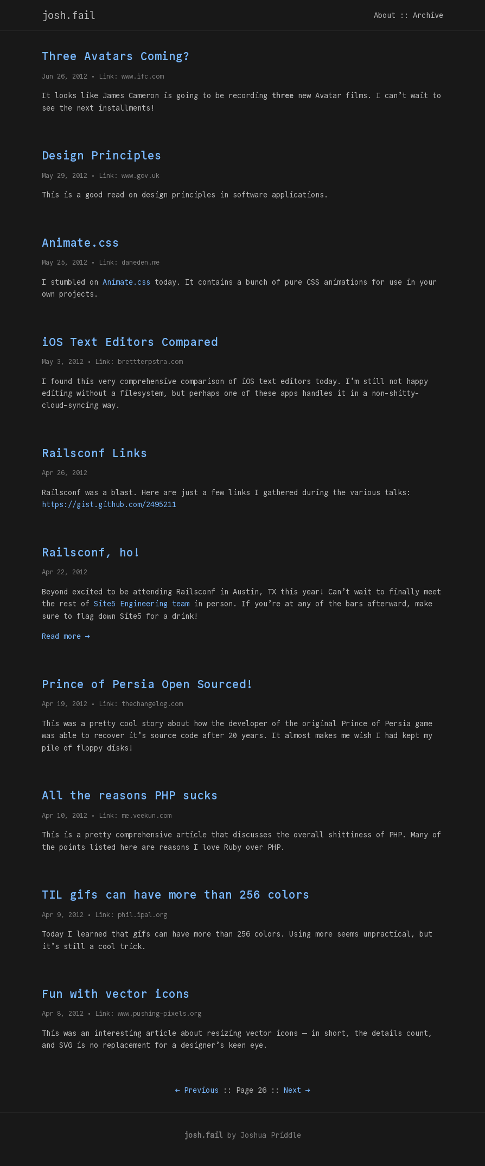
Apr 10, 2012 (64, 815)
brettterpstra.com (150, 361)
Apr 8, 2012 (63, 1013)
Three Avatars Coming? (116, 56)
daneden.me (140, 262)
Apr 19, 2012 (64, 703)
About (384, 15)
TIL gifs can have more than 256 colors (176, 894)
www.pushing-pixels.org (159, 1013)
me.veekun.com (146, 815)
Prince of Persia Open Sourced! (147, 684)
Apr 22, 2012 (64, 571)
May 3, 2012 (63, 361)
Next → (297, 1090)
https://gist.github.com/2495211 (109, 504)
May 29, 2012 (64, 175)
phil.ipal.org (142, 914)
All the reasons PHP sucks (130, 795)
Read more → (66, 636)
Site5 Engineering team (141, 603)
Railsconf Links (95, 453)
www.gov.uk (140, 175)
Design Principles (102, 155)
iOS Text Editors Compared (130, 342)
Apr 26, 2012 (64, 472)
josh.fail (68, 15)
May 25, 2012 (64, 262)
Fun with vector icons (116, 994)
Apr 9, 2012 (63, 914)
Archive (428, 15)
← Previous (197, 1090)
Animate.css (80, 242)
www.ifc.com (142, 76)
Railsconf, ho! (91, 552)
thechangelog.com (152, 703)
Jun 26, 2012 (64, 76)
